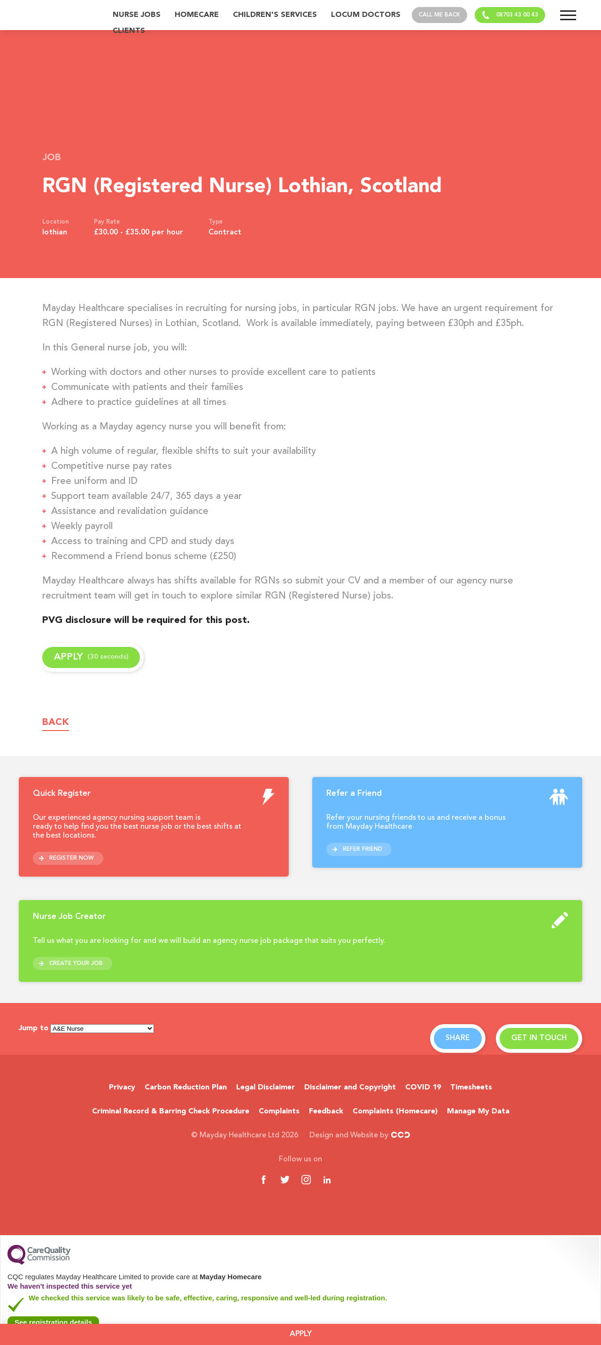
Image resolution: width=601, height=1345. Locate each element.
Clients (129, 31)
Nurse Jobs (137, 15)
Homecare (197, 15)
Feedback (326, 1111)
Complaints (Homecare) (395, 1111)
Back (55, 722)
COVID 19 (423, 1087)
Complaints (279, 1111)
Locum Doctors (366, 15)
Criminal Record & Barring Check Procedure (170, 1111)
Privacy (122, 1087)
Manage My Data (478, 1111)
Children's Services (275, 15)
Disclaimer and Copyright (350, 1087)
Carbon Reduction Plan (186, 1087)
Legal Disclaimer (265, 1087)
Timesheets (471, 1087)
